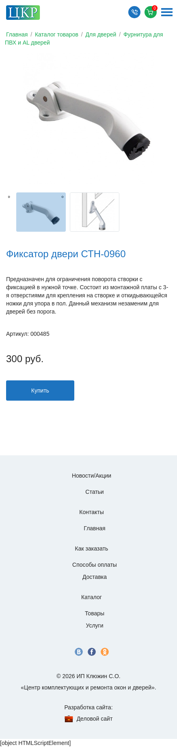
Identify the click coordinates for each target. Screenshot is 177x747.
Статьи (94, 492)
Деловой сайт (95, 718)
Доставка (94, 577)
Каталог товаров (56, 34)
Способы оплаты (94, 564)
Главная (17, 34)
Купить (40, 390)
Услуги (94, 625)
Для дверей (101, 34)
